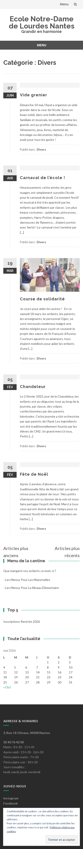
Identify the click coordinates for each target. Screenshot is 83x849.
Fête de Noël (34, 474)
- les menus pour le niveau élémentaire (31, 588)
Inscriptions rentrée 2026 (21, 621)
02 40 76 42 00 (13, 742)
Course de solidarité (42, 299)
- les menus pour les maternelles (26, 580)
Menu (64, 4)
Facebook (10, 803)
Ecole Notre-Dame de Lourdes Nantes (41, 22)
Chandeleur (33, 386)
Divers (41, 149)
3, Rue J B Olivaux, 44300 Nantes (26, 733)
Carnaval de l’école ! (42, 177)
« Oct (7, 687)
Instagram (10, 798)
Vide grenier (33, 95)
